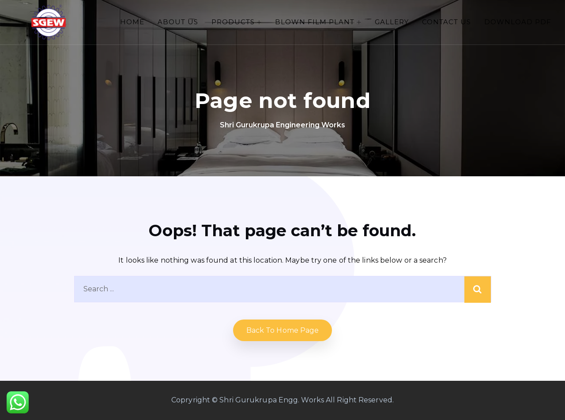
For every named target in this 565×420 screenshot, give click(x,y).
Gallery (392, 22)
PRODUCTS (233, 22)
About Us (178, 22)
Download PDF (517, 22)
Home (132, 22)
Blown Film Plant (314, 22)
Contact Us (446, 22)
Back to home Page (282, 330)
